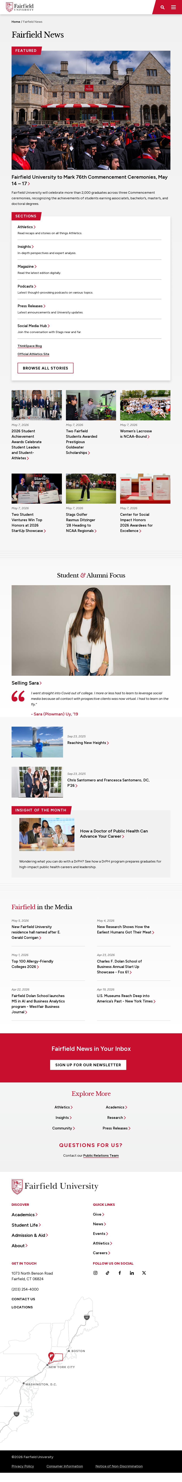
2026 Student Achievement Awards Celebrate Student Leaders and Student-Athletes (27, 444)
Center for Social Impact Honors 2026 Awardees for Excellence (136, 522)
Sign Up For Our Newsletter (88, 1065)
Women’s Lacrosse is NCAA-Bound (136, 434)
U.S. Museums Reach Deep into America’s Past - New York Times (125, 998)
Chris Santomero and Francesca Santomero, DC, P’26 (108, 783)
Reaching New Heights (86, 743)
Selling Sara (25, 683)
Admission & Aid (28, 1235)
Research (115, 1117)
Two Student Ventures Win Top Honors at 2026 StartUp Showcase (27, 522)
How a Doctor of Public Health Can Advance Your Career (114, 833)
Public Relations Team (101, 1155)
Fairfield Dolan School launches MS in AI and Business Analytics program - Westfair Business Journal (38, 1004)
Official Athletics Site (33, 354)
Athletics (25, 227)
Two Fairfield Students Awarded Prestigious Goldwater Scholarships (81, 442)
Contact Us (23, 1299)
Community (62, 1128)
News (98, 1224)
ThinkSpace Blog (30, 346)
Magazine (26, 266)
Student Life (25, 1225)
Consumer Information (64, 1466)
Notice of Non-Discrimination (119, 1466)
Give (97, 1214)
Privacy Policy (23, 1466)
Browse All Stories (45, 368)
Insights (24, 246)
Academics (115, 1107)
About (18, 1245)
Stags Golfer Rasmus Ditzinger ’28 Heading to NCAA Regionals (80, 522)
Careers (100, 1253)
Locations (22, 1307)
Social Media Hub (32, 326)
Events (99, 1233)
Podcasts (25, 286)
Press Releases (30, 306)
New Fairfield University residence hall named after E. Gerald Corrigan (36, 932)
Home (16, 22)
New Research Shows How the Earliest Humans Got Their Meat (124, 929)
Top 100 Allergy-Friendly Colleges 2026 (32, 964)
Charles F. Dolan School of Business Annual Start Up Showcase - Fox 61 (119, 966)
